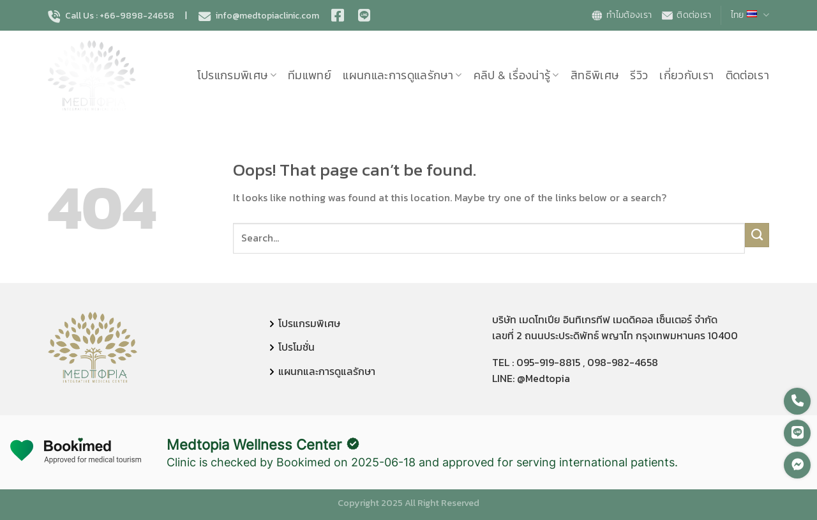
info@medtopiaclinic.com (259, 16)
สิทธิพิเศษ (594, 75)
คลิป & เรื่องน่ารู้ (516, 75)
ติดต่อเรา (686, 15)
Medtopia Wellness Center (254, 444)
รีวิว (639, 75)
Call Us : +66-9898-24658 (111, 16)
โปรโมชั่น (296, 347)
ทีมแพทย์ (309, 75)
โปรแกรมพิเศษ (236, 75)
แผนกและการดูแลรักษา (402, 75)
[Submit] (757, 235)
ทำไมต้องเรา (621, 15)
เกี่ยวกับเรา (686, 75)
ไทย (750, 15)
